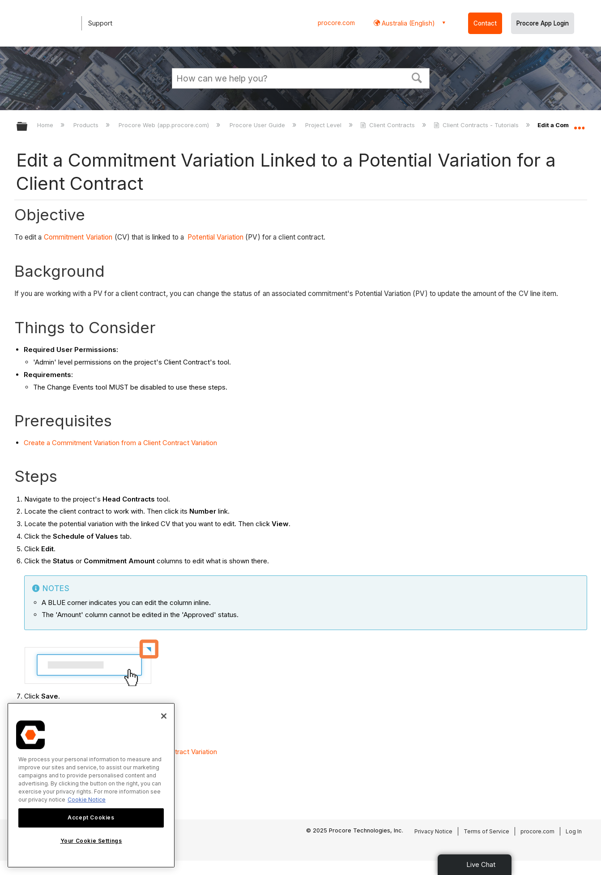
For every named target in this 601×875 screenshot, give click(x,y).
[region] (91, 785)
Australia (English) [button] (407, 23)
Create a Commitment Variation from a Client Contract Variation (120, 442)
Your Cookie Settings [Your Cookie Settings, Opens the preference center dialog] (91, 840)
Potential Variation (215, 237)
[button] (416, 77)
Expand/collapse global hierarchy (27, 126)
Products (86, 125)
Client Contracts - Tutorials (477, 125)
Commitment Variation (78, 237)
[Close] (164, 716)
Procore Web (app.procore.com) (165, 125)
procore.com (336, 22)
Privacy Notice (433, 831)
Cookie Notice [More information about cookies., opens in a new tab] (87, 799)
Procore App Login (542, 23)
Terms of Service (486, 831)
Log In (574, 831)
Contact (485, 23)
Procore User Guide (258, 125)
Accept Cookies (91, 817)
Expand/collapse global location (579, 124)
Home (46, 125)
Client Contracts (388, 125)
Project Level (324, 125)
